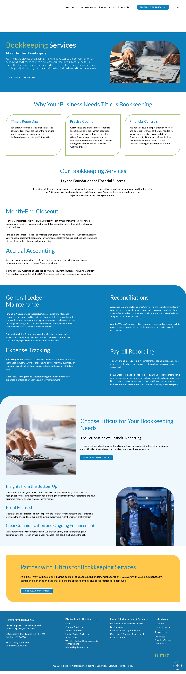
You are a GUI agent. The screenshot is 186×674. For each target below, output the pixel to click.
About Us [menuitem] (122, 7)
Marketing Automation (76, 650)
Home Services (162, 630)
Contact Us (160, 646)
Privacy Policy (126, 668)
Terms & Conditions (97, 668)
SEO (67, 626)
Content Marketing (75, 630)
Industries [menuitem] (86, 7)
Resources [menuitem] (104, 7)
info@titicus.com (20, 645)
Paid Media (71, 640)
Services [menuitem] (69, 7)
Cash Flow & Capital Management (127, 637)
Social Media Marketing (77, 637)
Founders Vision (163, 643)
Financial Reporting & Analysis (125, 633)
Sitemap (113, 668)
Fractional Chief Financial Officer (126, 626)
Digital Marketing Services (81, 621)
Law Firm (159, 626)
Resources (160, 639)
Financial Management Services (129, 621)
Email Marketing (73, 633)
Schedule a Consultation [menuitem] (152, 7)
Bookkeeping (117, 630)
